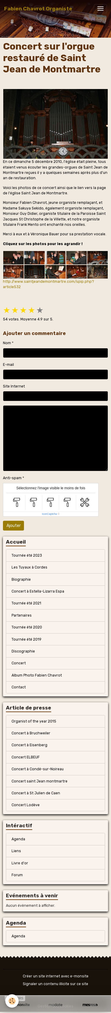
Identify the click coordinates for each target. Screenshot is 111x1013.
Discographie (23, 651)
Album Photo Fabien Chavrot (37, 675)
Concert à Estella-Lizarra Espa (38, 591)
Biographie (21, 579)
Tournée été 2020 (27, 627)
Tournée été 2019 (26, 639)
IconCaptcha (49, 513)
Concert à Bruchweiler (31, 733)
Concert (19, 663)
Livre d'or (20, 863)
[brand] (38, 8)
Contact (19, 687)
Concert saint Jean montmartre (39, 781)
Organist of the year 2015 (34, 721)
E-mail (8, 365)
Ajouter (14, 525)
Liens (16, 851)
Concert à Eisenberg (29, 745)
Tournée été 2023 (27, 555)
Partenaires (22, 615)
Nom (7, 343)
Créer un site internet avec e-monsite (56, 976)
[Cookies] (12, 1001)
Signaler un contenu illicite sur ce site (55, 984)
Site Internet (14, 386)
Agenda (18, 839)
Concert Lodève (26, 805)
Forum (17, 875)
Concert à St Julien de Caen (36, 793)
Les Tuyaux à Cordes (29, 567)
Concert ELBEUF (26, 757)
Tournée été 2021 (26, 603)
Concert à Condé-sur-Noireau (38, 769)
